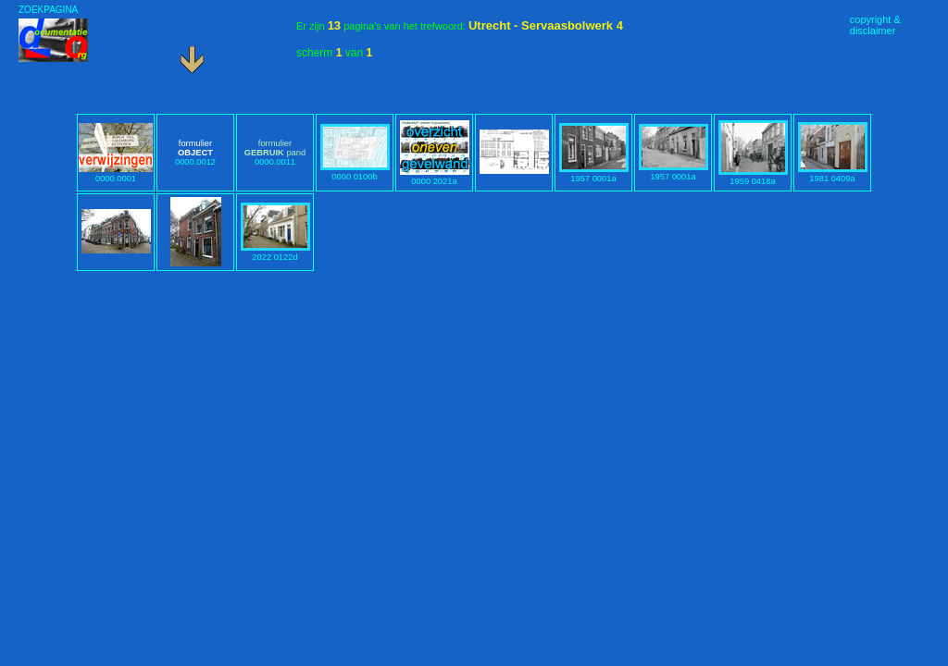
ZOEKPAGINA (48, 10)
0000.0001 (116, 174)
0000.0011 (275, 152)
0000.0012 (195, 152)
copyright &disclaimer (875, 25)
